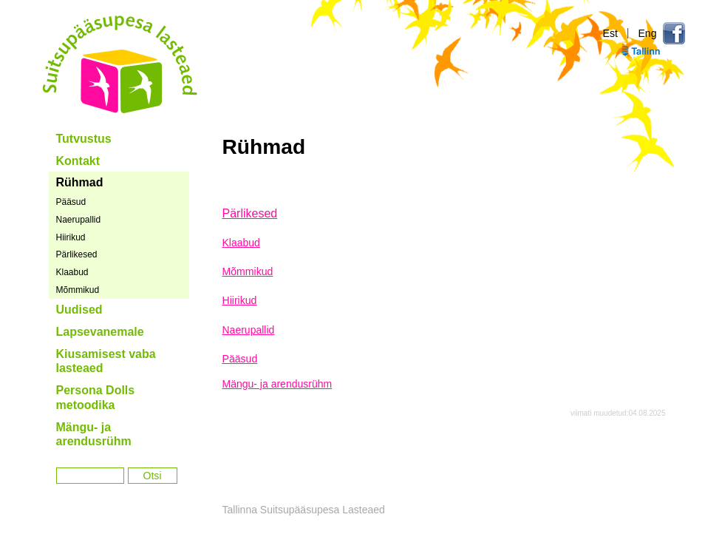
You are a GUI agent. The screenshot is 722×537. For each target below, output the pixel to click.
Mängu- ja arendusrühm (94, 434)
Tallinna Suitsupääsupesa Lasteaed (120, 64)
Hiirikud (71, 237)
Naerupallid (78, 220)
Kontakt (78, 161)
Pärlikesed (77, 254)
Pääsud (71, 202)
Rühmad (79, 182)
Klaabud (72, 272)
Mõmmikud (78, 290)
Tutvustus (84, 138)
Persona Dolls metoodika (95, 397)
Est (610, 33)
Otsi (152, 476)
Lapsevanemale (100, 331)
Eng (647, 33)
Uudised (79, 309)
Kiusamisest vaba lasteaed (106, 361)
